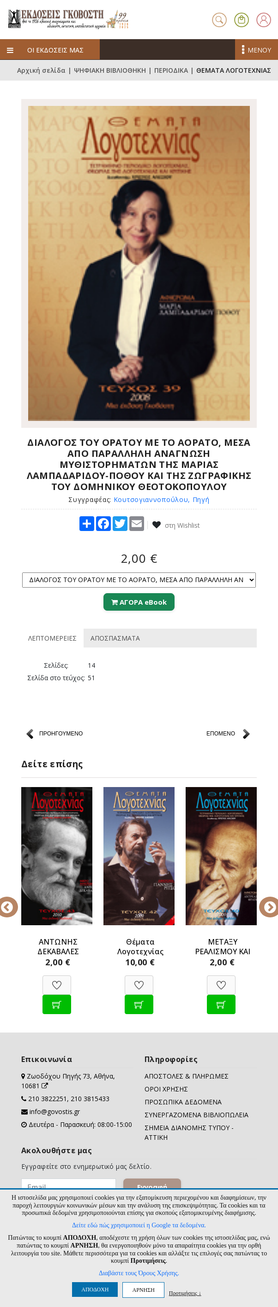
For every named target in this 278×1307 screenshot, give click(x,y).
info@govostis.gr (55, 1111)
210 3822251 (47, 1098)
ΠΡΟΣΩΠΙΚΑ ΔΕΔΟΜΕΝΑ (183, 1101)
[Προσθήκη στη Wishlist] (57, 980)
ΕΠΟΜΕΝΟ (220, 733)
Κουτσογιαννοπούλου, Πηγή (162, 499)
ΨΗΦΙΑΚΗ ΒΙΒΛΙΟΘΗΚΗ (110, 70)
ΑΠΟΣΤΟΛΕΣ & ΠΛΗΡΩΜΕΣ (187, 1076)
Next (263, 900)
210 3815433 (90, 1098)
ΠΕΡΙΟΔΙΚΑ (171, 70)
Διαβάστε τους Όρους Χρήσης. (139, 1273)
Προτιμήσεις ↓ (185, 1293)
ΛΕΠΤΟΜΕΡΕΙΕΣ (52, 638)
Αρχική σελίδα (41, 70)
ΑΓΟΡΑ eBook (139, 602)
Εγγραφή (152, 1186)
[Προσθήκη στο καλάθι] (57, 999)
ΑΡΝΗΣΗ (143, 1290)
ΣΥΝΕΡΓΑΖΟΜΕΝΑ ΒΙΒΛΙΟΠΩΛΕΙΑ (196, 1114)
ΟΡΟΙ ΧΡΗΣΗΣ (166, 1089)
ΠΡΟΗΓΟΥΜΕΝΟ (61, 733)
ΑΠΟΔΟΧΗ (95, 1289)
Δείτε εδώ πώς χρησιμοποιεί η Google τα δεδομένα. (139, 1225)
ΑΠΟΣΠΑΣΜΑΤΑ (115, 638)
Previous (14, 900)
